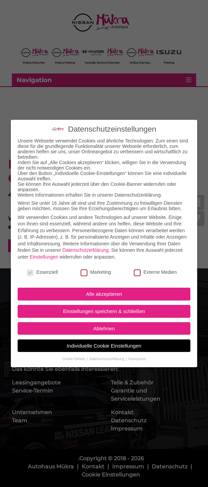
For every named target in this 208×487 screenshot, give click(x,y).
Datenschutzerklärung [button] (107, 333)
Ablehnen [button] (104, 303)
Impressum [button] (137, 333)
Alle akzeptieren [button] (104, 268)
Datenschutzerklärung (85, 224)
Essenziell (42, 246)
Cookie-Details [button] (74, 333)
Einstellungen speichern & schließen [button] (104, 285)
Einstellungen (44, 231)
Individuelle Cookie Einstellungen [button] (104, 320)
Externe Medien (155, 246)
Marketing (96, 246)
